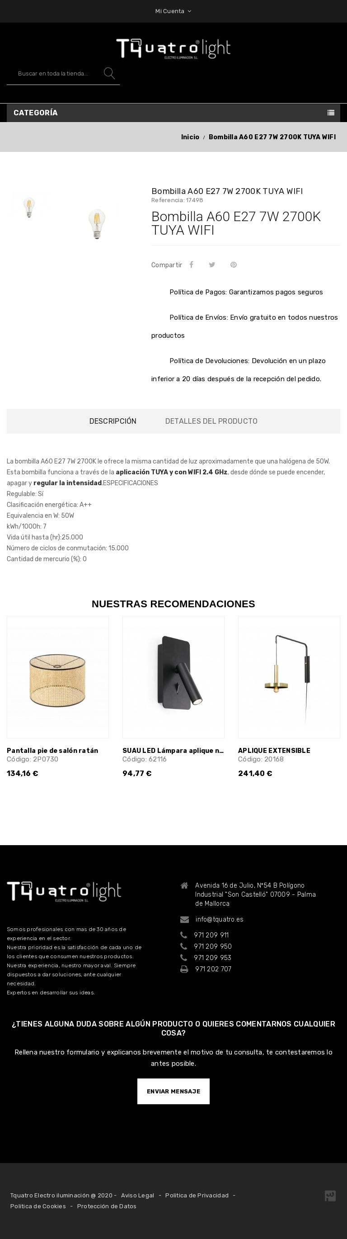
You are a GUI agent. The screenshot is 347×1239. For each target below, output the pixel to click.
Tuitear (213, 264)
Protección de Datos (107, 1206)
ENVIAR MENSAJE (173, 1091)
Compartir (193, 264)
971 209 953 (212, 958)
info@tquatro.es (220, 919)
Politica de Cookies (38, 1206)
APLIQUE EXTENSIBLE (274, 751)
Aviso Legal (138, 1195)
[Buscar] (63, 73)
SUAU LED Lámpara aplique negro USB (173, 751)
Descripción (113, 421)
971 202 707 (213, 969)
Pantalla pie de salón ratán (52, 751)
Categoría (36, 113)
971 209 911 (211, 935)
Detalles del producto (211, 421)
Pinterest (235, 264)
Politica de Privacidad (197, 1195)
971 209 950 (213, 947)
